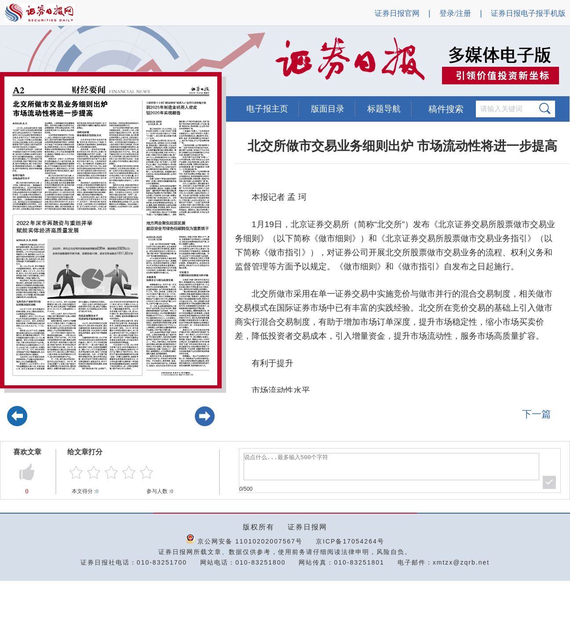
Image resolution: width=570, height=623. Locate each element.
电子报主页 (267, 108)
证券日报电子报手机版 (528, 13)
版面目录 (327, 108)
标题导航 (384, 108)
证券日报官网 (397, 13)
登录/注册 (455, 13)
